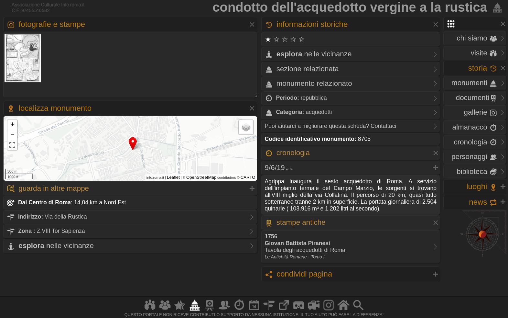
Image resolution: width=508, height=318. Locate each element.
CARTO (248, 177)
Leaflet (173, 177)
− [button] (12, 135)
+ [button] (12, 125)
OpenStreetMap (201, 177)
